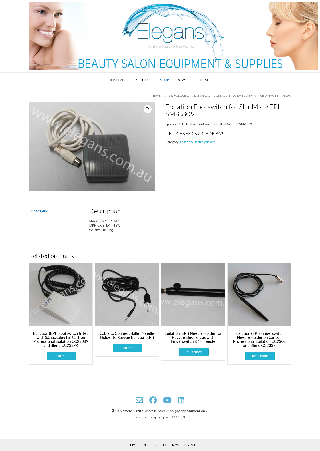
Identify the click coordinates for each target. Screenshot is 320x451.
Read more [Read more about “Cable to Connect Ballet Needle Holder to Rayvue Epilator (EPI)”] (128, 348)
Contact (203, 80)
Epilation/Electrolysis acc (209, 95)
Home (156, 95)
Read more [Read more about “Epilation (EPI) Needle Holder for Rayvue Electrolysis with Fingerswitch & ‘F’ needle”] (194, 352)
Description (40, 211)
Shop (164, 80)
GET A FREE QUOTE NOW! (194, 133)
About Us (143, 80)
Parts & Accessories (176, 95)
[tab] (55, 211)
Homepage (117, 80)
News (182, 80)
